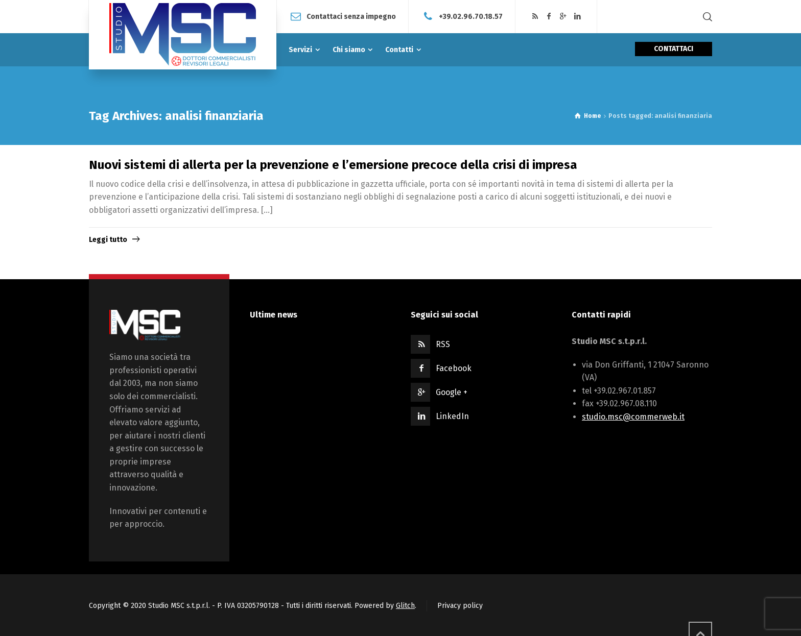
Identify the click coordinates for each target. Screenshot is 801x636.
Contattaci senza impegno (351, 16)
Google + (451, 392)
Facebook (454, 368)
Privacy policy (460, 605)
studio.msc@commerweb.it (633, 417)
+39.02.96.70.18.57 (471, 16)
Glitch (405, 605)
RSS (443, 344)
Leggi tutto (108, 239)
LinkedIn (452, 416)
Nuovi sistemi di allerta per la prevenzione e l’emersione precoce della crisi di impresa (333, 165)
